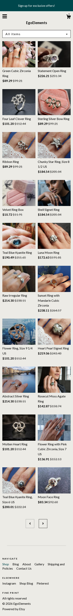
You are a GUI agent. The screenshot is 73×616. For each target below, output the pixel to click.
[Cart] (68, 17)
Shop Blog (26, 583)
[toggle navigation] (4, 16)
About (27, 564)
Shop (6, 564)
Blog (15, 564)
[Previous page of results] (30, 523)
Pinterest (43, 583)
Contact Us (24, 568)
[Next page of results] (43, 523)
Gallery (39, 564)
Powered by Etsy (13, 609)
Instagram (9, 583)
